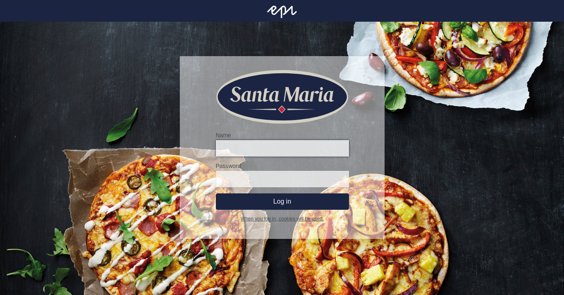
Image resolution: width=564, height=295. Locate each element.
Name (223, 135)
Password (227, 166)
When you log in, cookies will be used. (282, 219)
